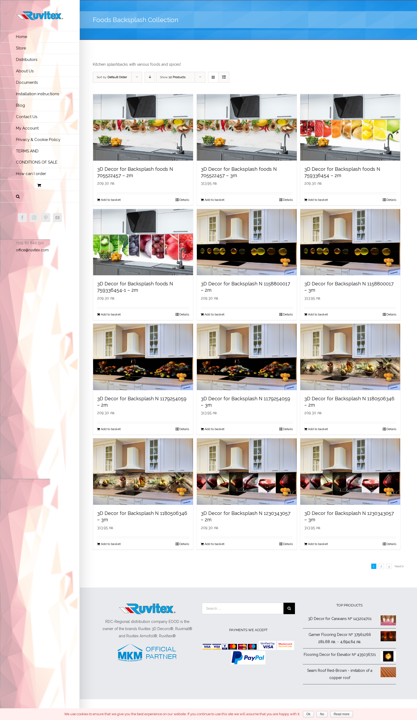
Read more (341, 714)
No (322, 714)
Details (184, 200)
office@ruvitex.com (32, 250)
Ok (308, 714)
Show (172, 77)
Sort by (112, 77)
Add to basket (111, 200)
